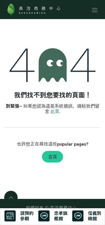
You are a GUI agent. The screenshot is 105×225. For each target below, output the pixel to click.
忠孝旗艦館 (60, 215)
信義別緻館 (94, 215)
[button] (11, 197)
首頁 (52, 156)
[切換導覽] (94, 9)
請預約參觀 (27, 215)
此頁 (54, 111)
